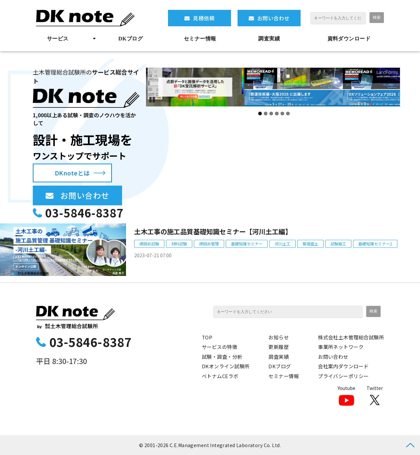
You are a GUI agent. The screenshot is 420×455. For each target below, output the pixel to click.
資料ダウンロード (349, 38)
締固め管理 (209, 243)
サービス (58, 38)
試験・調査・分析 (222, 356)
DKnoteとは (72, 173)
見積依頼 (204, 18)
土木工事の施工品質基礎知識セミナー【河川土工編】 (213, 231)
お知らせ (278, 337)
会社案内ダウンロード (343, 366)
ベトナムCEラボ (220, 376)
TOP (207, 337)
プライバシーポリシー (343, 376)
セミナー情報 (200, 38)
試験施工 (338, 243)
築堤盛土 (310, 243)
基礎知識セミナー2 (375, 243)
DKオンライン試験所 (226, 366)
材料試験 (179, 243)
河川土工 (282, 243)
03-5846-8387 (84, 212)
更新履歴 (278, 346)
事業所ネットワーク (341, 346)
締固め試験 (149, 243)
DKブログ (130, 38)
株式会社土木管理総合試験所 (351, 337)
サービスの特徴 (219, 346)
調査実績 (269, 38)
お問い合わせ (273, 18)
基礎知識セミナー (246, 243)
